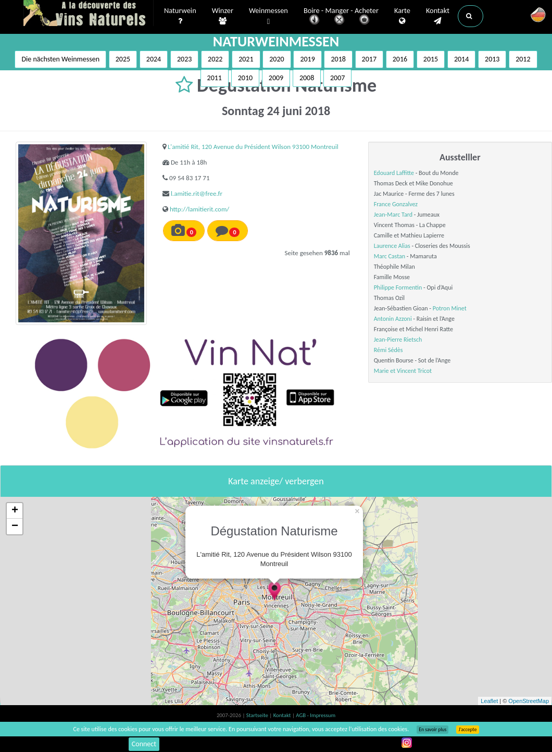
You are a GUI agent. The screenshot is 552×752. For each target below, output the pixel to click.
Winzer (222, 16)
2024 (153, 59)
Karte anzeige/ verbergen (275, 481)
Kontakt (437, 16)
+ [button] (14, 511)
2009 (276, 77)
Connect (144, 744)
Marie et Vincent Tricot (403, 370)
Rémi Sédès (388, 350)
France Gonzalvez (396, 204)
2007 (337, 77)
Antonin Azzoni (393, 318)
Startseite (257, 715)
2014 (461, 59)
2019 (307, 59)
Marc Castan (389, 256)
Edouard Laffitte (394, 173)
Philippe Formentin (398, 287)
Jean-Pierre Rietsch (398, 339)
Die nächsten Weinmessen (60, 59)
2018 (338, 59)
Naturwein (180, 16)
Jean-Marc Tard (393, 214)
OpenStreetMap (528, 701)
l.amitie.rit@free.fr (196, 193)
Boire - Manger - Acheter (341, 17)
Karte (402, 16)
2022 (215, 59)
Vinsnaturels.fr (88, 14)
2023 (184, 59)
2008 (306, 77)
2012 (523, 59)
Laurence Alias (392, 245)
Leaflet (489, 701)
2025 (123, 59)
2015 (430, 59)
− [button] (14, 526)
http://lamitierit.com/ (199, 209)
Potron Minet (450, 308)
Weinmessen (268, 16)
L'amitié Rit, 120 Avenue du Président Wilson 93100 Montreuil (253, 147)
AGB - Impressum (315, 715)
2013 (492, 59)
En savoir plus (432, 729)
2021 (246, 59)
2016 (400, 59)
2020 (276, 59)
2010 (245, 77)
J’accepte (467, 729)
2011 (214, 77)
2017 (369, 59)
